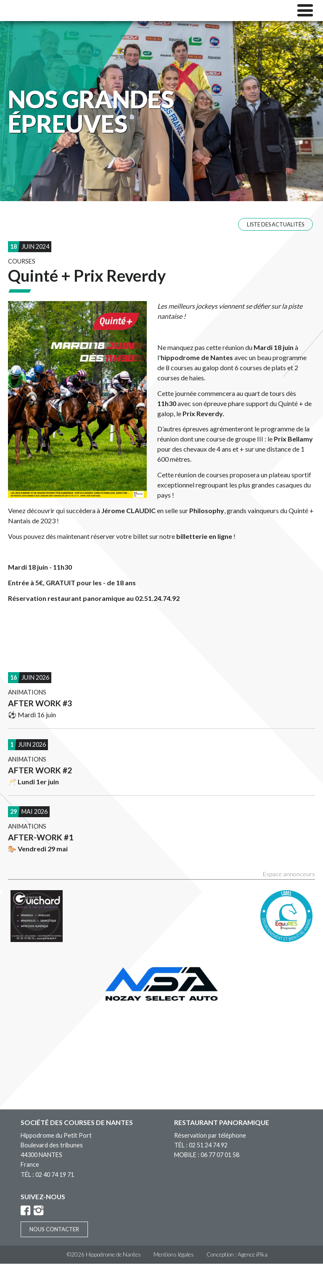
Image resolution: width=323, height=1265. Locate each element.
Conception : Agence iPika (237, 1255)
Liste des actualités (275, 225)
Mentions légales (174, 1255)
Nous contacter (54, 1230)
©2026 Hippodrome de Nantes (104, 1255)
